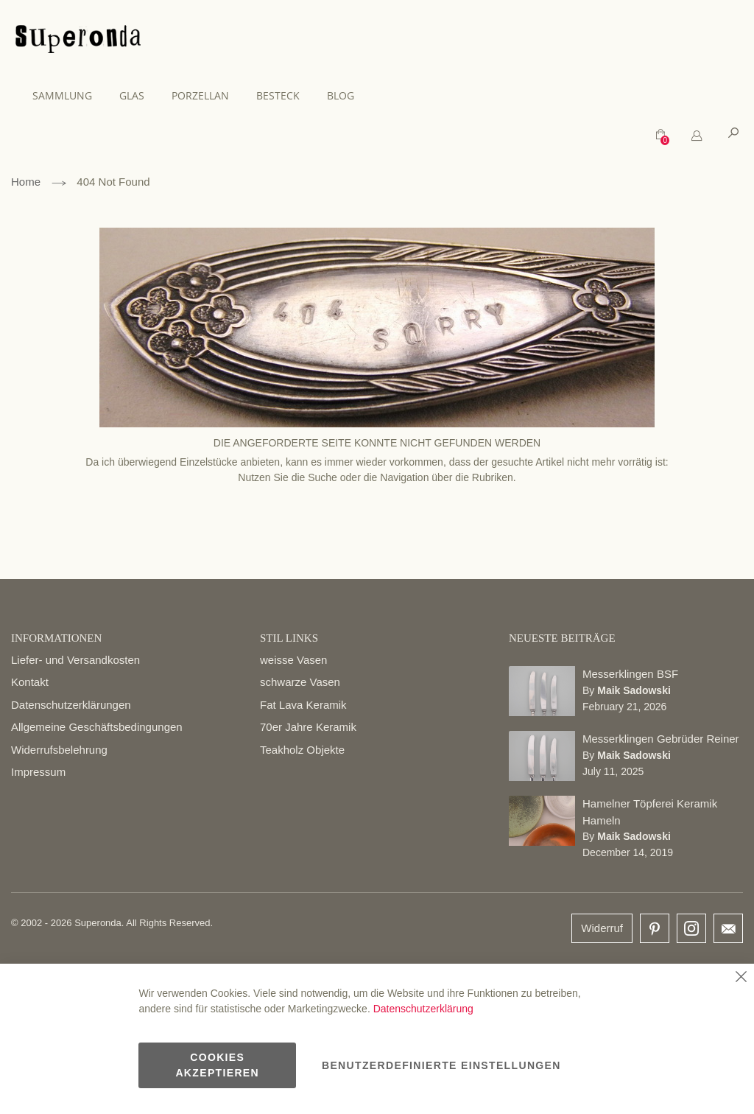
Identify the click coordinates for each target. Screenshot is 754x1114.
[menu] (377, 95)
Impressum (38, 772)
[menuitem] (69, 95)
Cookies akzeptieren (217, 1065)
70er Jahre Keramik (308, 727)
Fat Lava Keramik (303, 704)
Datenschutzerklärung (423, 1009)
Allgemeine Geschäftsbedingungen (97, 727)
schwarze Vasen (300, 682)
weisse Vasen (293, 660)
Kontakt (30, 682)
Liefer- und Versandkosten (75, 660)
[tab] (696, 136)
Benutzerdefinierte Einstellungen (441, 1065)
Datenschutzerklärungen (71, 704)
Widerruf (602, 928)
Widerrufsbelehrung (59, 749)
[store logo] (78, 41)
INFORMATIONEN (56, 638)
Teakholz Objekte (302, 749)
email (728, 928)
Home (25, 181)
